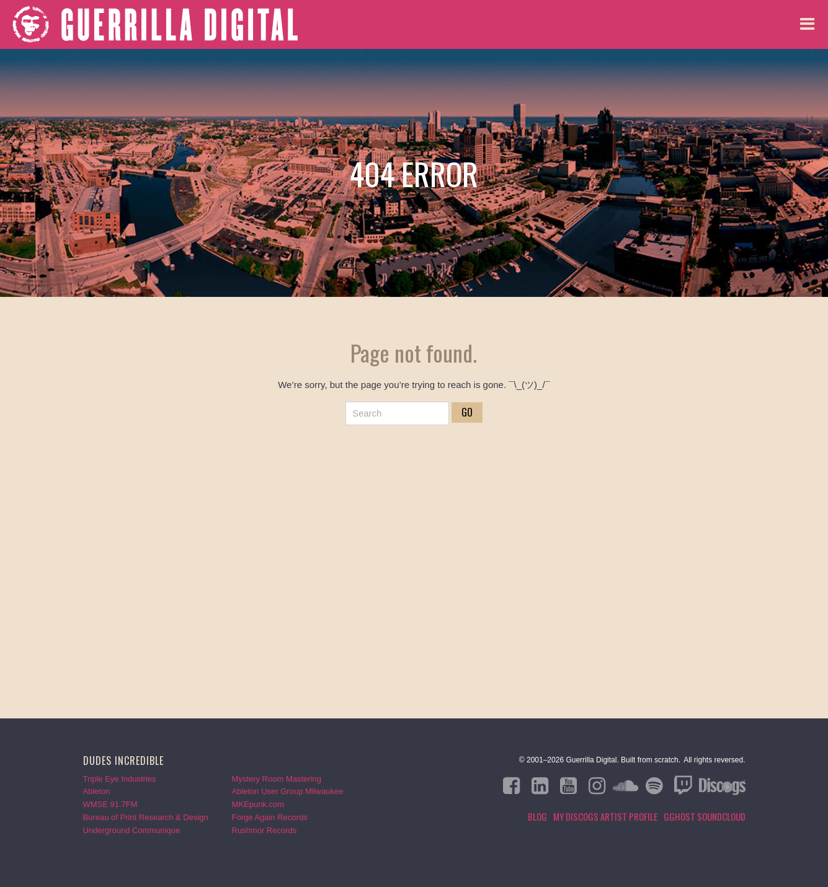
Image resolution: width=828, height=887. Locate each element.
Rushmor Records (264, 830)
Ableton (96, 791)
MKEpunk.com (258, 804)
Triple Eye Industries (119, 778)
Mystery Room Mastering (276, 778)
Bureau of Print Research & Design (145, 817)
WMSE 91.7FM (110, 804)
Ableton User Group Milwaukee (288, 791)
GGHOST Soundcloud (705, 816)
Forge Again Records (270, 817)
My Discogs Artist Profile (605, 816)
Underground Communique (131, 830)
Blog (537, 816)
